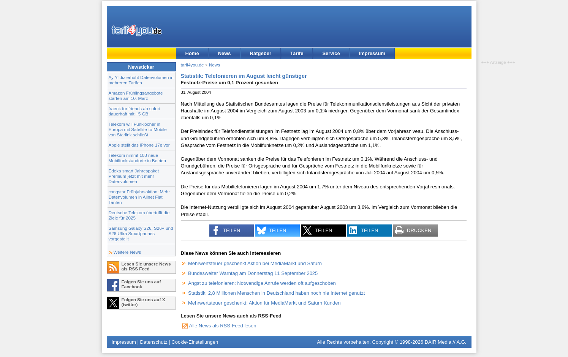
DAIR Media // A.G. (446, 342)
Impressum (372, 53)
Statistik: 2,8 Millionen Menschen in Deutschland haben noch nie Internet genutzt (276, 293)
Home (192, 53)
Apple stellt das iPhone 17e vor (139, 144)
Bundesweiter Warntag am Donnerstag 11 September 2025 (253, 273)
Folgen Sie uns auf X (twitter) (143, 302)
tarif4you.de (192, 64)
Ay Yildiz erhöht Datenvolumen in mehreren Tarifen (141, 80)
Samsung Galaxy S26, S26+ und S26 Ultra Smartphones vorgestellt (141, 233)
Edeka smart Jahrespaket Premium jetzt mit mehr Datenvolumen (134, 176)
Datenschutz (153, 342)
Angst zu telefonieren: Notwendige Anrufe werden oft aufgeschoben (262, 283)
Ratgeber (260, 53)
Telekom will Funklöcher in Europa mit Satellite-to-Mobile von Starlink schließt (138, 129)
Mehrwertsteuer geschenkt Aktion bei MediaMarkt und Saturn (255, 263)
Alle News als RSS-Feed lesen (222, 326)
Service (331, 53)
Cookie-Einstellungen (194, 342)
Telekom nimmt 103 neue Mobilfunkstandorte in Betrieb (137, 158)
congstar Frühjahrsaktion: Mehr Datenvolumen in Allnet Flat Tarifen (139, 197)
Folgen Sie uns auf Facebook (141, 284)
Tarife (296, 53)
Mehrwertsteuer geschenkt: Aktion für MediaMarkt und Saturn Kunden (264, 303)
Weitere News (127, 252)
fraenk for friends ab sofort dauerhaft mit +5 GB (134, 111)
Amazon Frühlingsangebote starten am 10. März (136, 95)
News (224, 53)
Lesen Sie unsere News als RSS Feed (146, 266)
